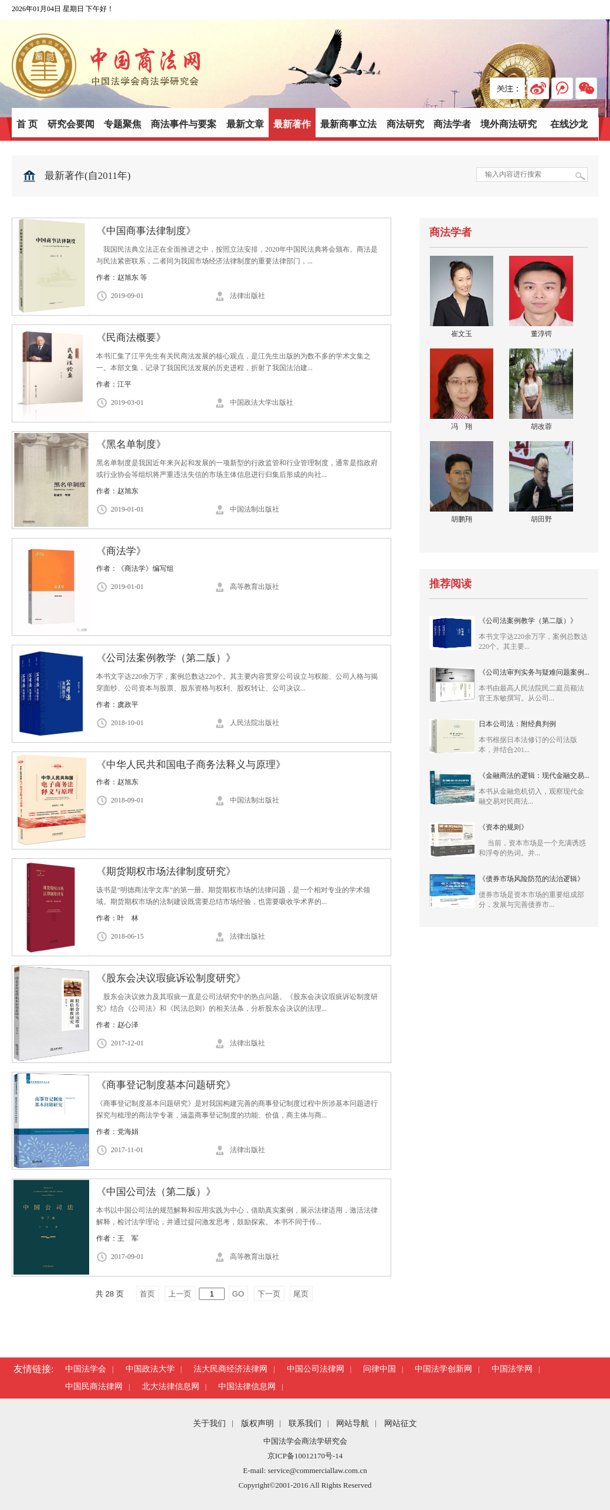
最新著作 (292, 124)
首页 (147, 1293)
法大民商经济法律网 (230, 1369)
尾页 (301, 1293)
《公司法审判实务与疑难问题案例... (534, 685)
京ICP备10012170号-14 (305, 1455)
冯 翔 (461, 426)
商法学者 (452, 124)
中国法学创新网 (443, 1369)
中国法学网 (512, 1369)
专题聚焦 (122, 124)
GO (238, 1293)
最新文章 (245, 124)
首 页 (27, 124)
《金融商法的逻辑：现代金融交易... (534, 788)
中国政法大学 (150, 1369)
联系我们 (305, 1423)
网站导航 (352, 1423)
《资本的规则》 (534, 839)
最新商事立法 (348, 124)
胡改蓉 (541, 426)
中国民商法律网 (94, 1386)
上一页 (179, 1293)
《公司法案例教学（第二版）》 (534, 633)
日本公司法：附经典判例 (534, 736)
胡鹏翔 (461, 519)
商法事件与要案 (183, 124)
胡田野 (541, 519)
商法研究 (405, 124)
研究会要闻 (71, 124)
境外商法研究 (508, 124)
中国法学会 (85, 1369)
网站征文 (400, 1423)
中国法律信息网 (247, 1386)
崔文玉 (461, 334)
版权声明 (257, 1423)
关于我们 (209, 1423)
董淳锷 (541, 334)
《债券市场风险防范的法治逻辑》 (534, 891)
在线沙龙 (569, 124)
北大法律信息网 (170, 1386)
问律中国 (379, 1369)
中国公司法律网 (315, 1369)
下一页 (268, 1293)
